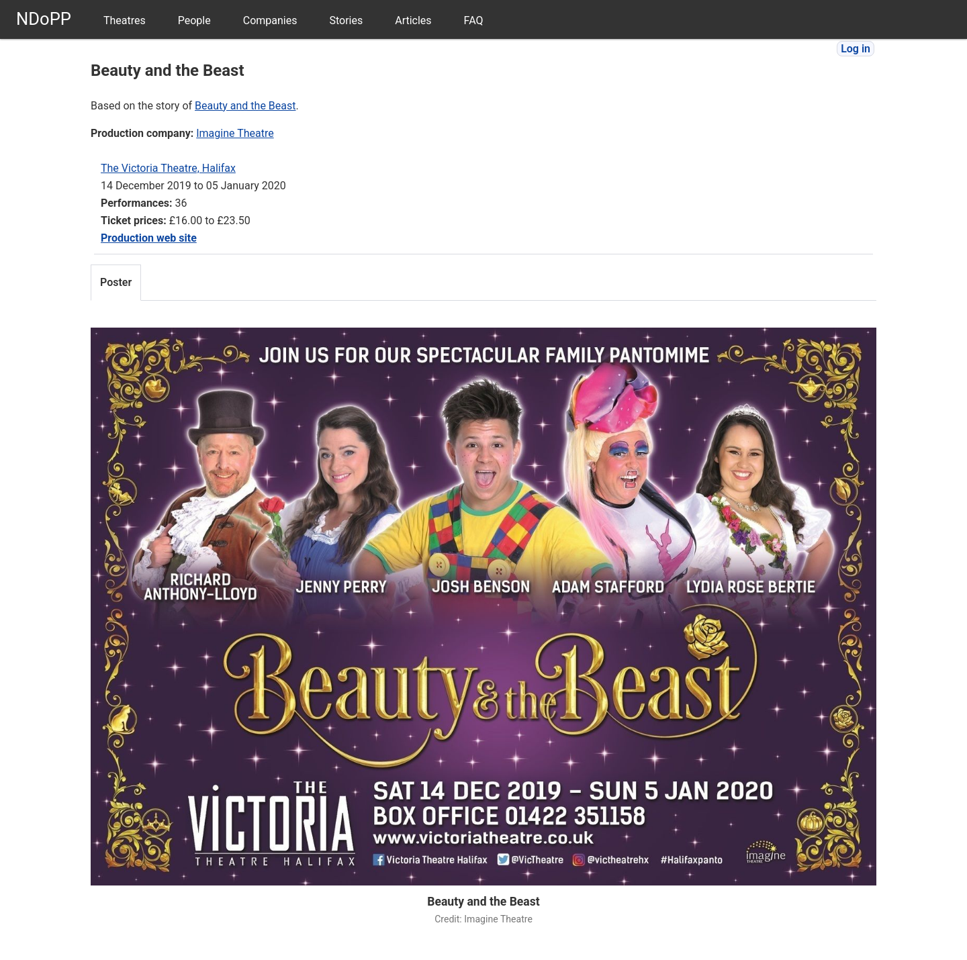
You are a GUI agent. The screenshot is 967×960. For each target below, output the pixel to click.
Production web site (149, 238)
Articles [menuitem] (413, 20)
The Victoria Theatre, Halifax (168, 168)
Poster (116, 282)
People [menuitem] (194, 20)
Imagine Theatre (234, 133)
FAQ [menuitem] (473, 20)
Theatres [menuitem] (124, 20)
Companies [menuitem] (270, 20)
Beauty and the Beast (245, 105)
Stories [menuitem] (346, 20)
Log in (855, 48)
